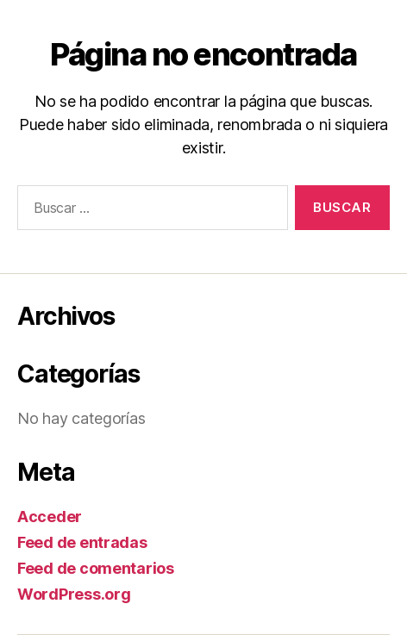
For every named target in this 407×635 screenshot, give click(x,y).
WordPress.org (74, 594)
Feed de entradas (82, 542)
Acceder (49, 516)
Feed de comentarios (95, 568)
